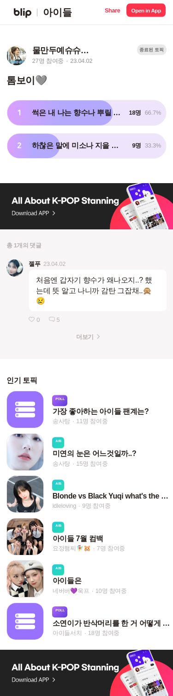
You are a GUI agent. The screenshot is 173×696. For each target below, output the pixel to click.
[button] (112, 12)
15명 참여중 (91, 463)
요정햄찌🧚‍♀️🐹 (72, 548)
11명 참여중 (91, 421)
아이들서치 (67, 632)
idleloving (64, 506)
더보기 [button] (84, 336)
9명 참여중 (96, 506)
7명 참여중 (111, 548)
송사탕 (61, 421)
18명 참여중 (103, 632)
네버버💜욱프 (71, 590)
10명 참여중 (111, 590)
